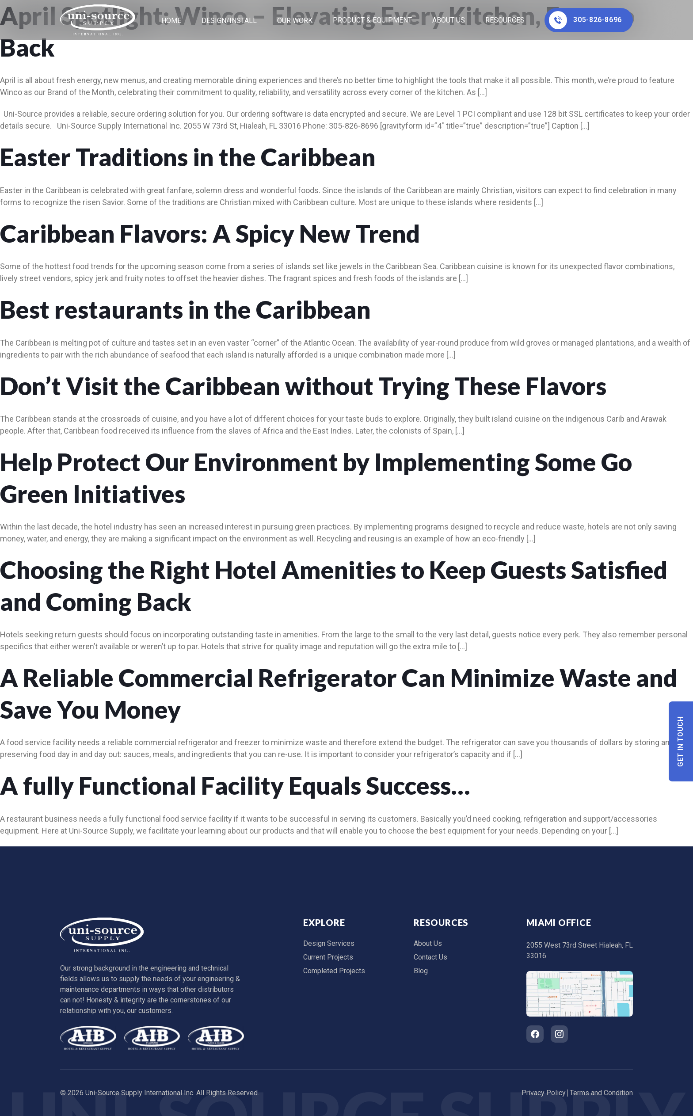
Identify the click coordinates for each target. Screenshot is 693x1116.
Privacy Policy (544, 1093)
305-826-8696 (585, 20)
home (171, 20)
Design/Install (229, 20)
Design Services (328, 943)
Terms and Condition (601, 1093)
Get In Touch (681, 741)
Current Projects (328, 957)
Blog (421, 971)
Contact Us (430, 957)
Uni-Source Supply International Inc (139, 1093)
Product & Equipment (372, 20)
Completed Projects (334, 971)
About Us (448, 20)
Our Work (294, 20)
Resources (505, 20)
